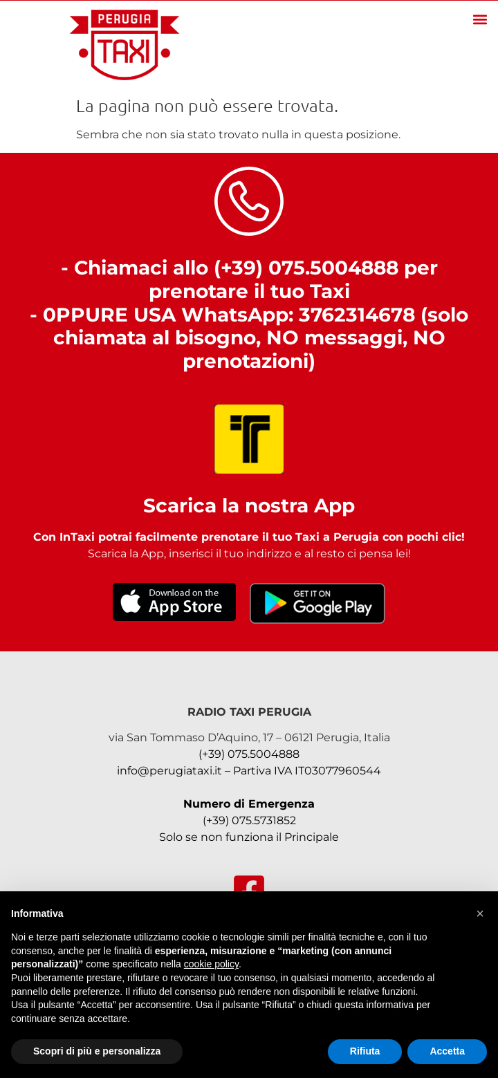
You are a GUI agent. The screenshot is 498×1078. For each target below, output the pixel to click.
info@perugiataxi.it (169, 770)
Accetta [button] (447, 1051)
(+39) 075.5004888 (249, 754)
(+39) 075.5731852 (249, 820)
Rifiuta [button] (365, 1051)
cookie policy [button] (211, 963)
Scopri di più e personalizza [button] (96, 1051)
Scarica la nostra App (249, 505)
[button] (479, 19)
